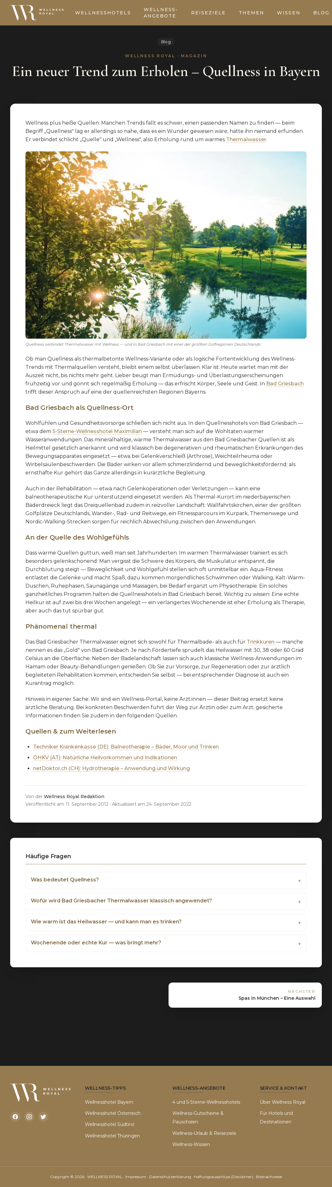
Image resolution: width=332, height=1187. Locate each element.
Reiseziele (208, 13)
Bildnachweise (269, 1176)
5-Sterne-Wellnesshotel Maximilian (97, 431)
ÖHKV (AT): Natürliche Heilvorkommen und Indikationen (105, 758)
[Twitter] (43, 1117)
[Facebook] (15, 1117)
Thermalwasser (246, 139)
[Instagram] (29, 1117)
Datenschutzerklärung (170, 1176)
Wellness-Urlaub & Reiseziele (204, 1133)
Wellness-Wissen (191, 1144)
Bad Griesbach (285, 384)
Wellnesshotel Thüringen (112, 1136)
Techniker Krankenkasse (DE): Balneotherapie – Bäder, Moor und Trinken (126, 747)
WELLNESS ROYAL (104, 1176)
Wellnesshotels (103, 13)
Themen (252, 13)
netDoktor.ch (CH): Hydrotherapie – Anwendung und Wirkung (111, 768)
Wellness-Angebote (161, 13)
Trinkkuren (260, 642)
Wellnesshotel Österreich (113, 1113)
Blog (166, 41)
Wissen (289, 13)
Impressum (135, 1176)
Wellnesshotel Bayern (109, 1102)
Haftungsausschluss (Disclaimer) (223, 1176)
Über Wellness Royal (282, 1102)
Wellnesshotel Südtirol (109, 1124)
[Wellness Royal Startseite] (37, 12)
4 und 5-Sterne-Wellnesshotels (206, 1102)
